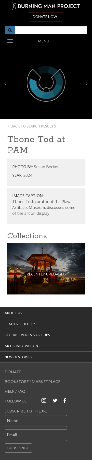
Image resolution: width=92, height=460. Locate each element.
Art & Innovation (21, 346)
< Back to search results (31, 126)
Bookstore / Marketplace (32, 381)
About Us (13, 313)
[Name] (36, 421)
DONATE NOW (45, 17)
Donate (13, 371)
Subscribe (18, 448)
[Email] (36, 435)
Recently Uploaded (46, 274)
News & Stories (18, 357)
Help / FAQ (15, 391)
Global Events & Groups (27, 335)
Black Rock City (20, 324)
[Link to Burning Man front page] (46, 6)
